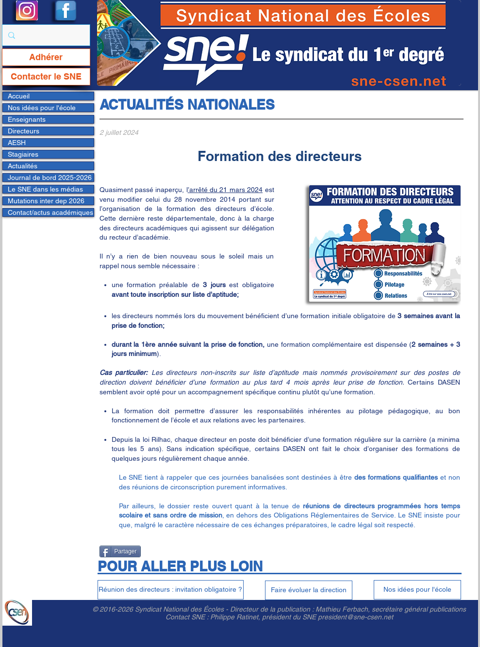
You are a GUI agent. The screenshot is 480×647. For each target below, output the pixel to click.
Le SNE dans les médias (45, 189)
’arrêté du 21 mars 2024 (225, 190)
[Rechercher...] (45, 35)
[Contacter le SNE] (46, 76)
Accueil (19, 96)
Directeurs (23, 131)
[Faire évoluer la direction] (308, 590)
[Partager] (120, 551)
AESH (17, 142)
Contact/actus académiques (50, 212)
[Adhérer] (46, 57)
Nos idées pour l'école (42, 108)
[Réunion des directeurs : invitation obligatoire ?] (171, 589)
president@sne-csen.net (355, 617)
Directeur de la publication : (272, 609)
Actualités (22, 166)
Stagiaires (23, 154)
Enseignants (27, 119)
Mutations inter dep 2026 (46, 201)
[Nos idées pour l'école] (417, 589)
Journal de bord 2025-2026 (50, 177)
